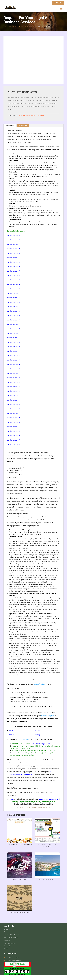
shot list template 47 (13, 306)
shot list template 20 (13, 409)
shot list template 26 (13, 435)
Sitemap (6, 949)
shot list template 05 (13, 342)
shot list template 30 (13, 240)
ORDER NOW (58, 2)
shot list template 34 (13, 258)
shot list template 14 (13, 382)
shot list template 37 (13, 271)
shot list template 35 (13, 262)
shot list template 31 (13, 244)
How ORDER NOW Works (11, 937)
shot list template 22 (13, 418)
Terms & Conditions (9, 943)
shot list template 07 (13, 351)
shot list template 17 (13, 395)
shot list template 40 (13, 284)
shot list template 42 (13, 293)
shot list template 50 (13, 320)
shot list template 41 (13, 289)
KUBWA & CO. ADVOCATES (48, 799)
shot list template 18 (13, 400)
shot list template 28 (13, 444)
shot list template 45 (13, 298)
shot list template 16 (13, 391)
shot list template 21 (13, 413)
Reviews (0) (23, 126)
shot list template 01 (13, 324)
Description (10, 126)
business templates (48, 716)
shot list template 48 (13, 311)
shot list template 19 (13, 404)
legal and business (39, 684)
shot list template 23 (13, 422)
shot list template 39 (13, 280)
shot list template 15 (13, 387)
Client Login (7, 946)
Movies (21, 27)
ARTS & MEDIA (12, 27)
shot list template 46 (13, 302)
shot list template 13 (13, 378)
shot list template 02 (13, 329)
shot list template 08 (13, 355)
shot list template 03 (13, 333)
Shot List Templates (30, 27)
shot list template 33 (13, 253)
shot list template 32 (13, 249)
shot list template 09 (13, 360)
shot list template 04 (13, 338)
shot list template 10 (13, 364)
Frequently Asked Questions (11, 935)
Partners (6, 932)
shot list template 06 (13, 346)
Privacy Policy (7, 940)
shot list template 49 (13, 315)
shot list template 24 (13, 427)
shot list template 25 (13, 431)
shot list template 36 (13, 266)
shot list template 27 (13, 440)
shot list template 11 (13, 369)
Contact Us (7, 929)
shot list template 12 (13, 373)
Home (5, 27)
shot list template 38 (13, 275)
